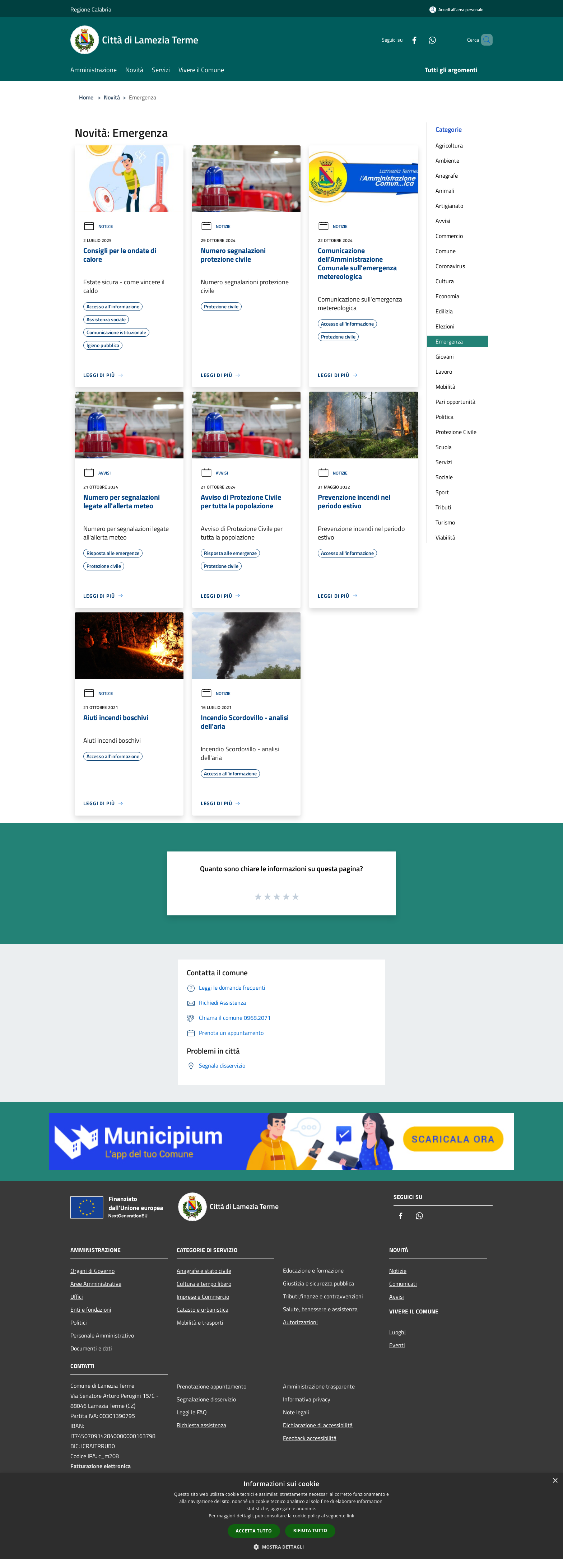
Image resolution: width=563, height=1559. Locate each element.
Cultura (445, 281)
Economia (447, 296)
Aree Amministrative (95, 1283)
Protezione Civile (456, 432)
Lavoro (444, 371)
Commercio (449, 236)
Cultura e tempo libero (204, 1283)
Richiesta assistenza (201, 1425)
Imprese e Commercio (203, 1296)
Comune (446, 251)
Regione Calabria (90, 9)
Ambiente (447, 160)
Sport (442, 492)
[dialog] (281, 1516)
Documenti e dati (91, 1348)
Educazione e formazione (313, 1270)
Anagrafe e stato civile (204, 1270)
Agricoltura (449, 145)
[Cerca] (484, 39)
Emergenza (449, 341)
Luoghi (397, 1332)
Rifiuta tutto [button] (310, 1530)
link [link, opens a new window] (350, 1516)
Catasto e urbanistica (202, 1309)
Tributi (443, 507)
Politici (78, 1322)
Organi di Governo (92, 1270)
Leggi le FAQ (192, 1412)
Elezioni (445, 326)
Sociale (444, 477)
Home (86, 97)
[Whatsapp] (420, 40)
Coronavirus (450, 266)
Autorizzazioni (300, 1322)
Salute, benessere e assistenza (320, 1309)
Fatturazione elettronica (100, 1466)
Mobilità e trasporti (200, 1322)
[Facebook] (402, 40)
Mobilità (445, 386)
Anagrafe (447, 175)
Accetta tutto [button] (254, 1531)
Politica (444, 416)
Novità (112, 97)
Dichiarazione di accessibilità (318, 1425)
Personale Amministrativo (102, 1335)
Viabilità (445, 537)
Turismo (445, 522)
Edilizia (444, 311)
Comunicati (403, 1283)
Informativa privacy (306, 1399)
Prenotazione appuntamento (211, 1386)
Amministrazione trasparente (319, 1386)
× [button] (555, 1481)
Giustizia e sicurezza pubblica (318, 1283)
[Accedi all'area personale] (456, 9)
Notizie (98, 226)
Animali (445, 190)
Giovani (445, 356)
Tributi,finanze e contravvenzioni (323, 1296)
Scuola (444, 447)
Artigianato (449, 205)
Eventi (397, 1345)
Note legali (296, 1412)
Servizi (444, 462)
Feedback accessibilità (309, 1438)
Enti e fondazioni (90, 1309)
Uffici (76, 1296)
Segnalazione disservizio (206, 1399)
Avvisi (97, 473)
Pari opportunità (455, 401)
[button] (281, 1546)
